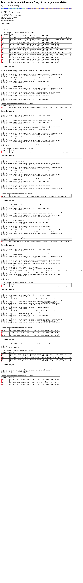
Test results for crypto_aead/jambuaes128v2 (60, 8)
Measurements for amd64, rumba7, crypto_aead (13, 8)
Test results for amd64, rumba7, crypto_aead (37, 8)
